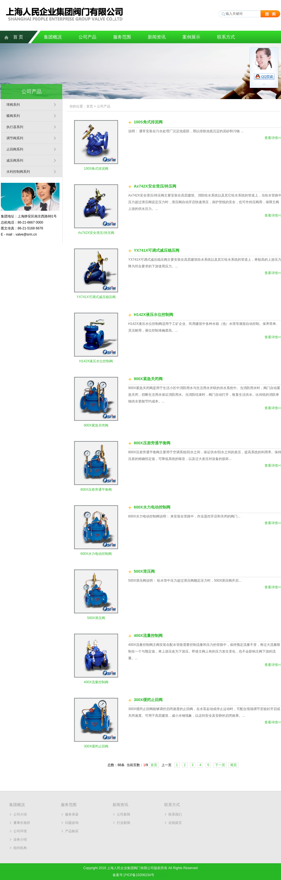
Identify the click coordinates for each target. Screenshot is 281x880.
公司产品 (87, 37)
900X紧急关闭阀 (96, 425)
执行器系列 (14, 127)
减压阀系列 (14, 160)
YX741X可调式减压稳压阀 (96, 297)
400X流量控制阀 (96, 682)
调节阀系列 (14, 138)
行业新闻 (123, 823)
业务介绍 (20, 839)
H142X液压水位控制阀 (96, 361)
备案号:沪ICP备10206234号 (133, 875)
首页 (89, 106)
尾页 (233, 765)
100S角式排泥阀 (96, 169)
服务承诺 (71, 814)
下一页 (220, 765)
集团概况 (53, 37)
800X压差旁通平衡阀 (96, 489)
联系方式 (226, 37)
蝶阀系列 (13, 116)
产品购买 (71, 831)
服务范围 (122, 37)
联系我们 (175, 814)
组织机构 (20, 848)
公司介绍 (20, 814)
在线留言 (175, 823)
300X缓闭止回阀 (96, 746)
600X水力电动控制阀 (96, 554)
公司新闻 (123, 814)
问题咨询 (71, 823)
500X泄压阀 (96, 618)
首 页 (18, 37)
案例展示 (191, 37)
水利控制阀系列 (18, 172)
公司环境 (20, 831)
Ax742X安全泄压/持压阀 (96, 233)
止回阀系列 (14, 149)
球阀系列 (13, 105)
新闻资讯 (157, 37)
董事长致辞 (21, 823)
